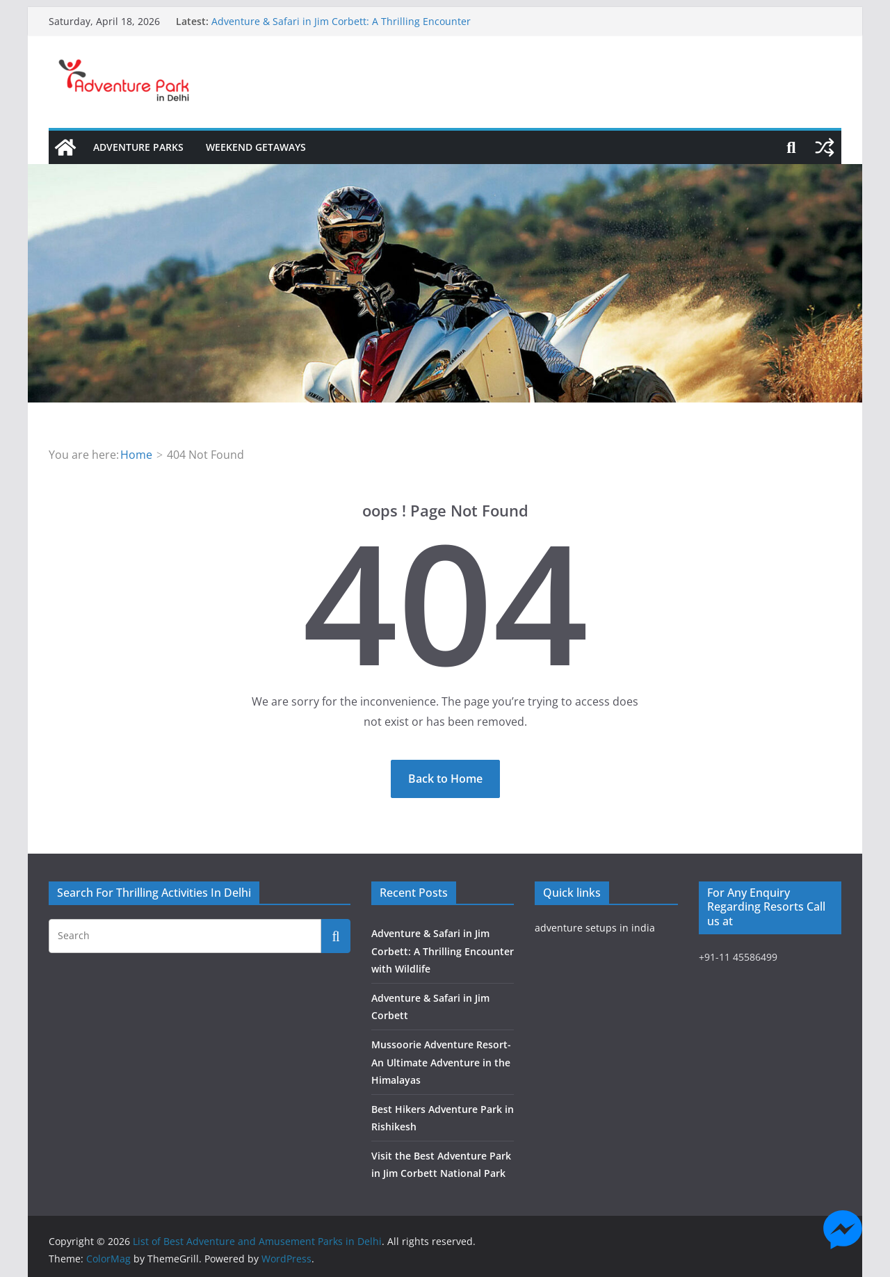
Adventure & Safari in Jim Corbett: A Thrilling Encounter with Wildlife (442, 951)
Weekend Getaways (256, 147)
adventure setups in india (595, 927)
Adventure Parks (138, 147)
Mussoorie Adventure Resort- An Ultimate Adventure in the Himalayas (441, 1062)
